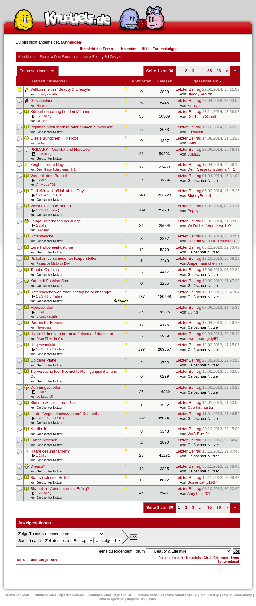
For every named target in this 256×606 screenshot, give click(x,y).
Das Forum (63, 57)
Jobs (152, 599)
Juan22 (193, 154)
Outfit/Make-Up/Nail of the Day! (58, 191)
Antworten (142, 81)
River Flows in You (50, 338)
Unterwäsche (42, 236)
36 (218, 71)
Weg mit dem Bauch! (49, 175)
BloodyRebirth (47, 94)
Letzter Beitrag (207, 89)
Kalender (128, 49)
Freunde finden (147, 595)
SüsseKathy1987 (202, 482)
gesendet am (208, 81)
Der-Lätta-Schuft (201, 116)
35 (209, 71)
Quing (192, 312)
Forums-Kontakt (171, 557)
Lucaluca (195, 132)
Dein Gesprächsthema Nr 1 (56, 169)
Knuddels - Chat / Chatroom (207, 557)
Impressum (136, 599)
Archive (82, 57)
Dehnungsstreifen (46, 387)
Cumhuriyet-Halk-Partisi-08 (211, 241)
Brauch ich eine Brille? (50, 477)
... (200, 71)
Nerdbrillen (40, 429)
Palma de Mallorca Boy (53, 263)
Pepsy (192, 210)
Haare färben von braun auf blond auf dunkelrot (72, 333)
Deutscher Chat (17, 595)
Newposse (44, 327)
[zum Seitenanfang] (228, 559)
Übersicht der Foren (95, 49)
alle (46, 116)
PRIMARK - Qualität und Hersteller (61, 149)
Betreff (38, 81)
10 (54, 349)
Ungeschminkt (43, 345)
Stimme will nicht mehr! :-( (53, 402)
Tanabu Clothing (45, 269)
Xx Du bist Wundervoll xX (209, 226)
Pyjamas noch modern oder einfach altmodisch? (72, 127)
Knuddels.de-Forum (34, 57)
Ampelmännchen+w (204, 263)
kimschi (42, 105)
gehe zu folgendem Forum (122, 551)
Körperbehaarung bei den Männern (61, 111)
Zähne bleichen (44, 440)
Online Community (237, 595)
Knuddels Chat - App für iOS (109, 595)
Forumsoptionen (37, 71)
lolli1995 (42, 121)
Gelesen (164, 81)
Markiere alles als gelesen (37, 560)
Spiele (200, 595)
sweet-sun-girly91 (202, 338)
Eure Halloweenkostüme (52, 247)
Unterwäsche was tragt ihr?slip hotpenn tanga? (72, 292)
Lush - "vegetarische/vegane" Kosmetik (65, 413)
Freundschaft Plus (177, 595)
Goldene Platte (44, 360)
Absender (57, 81)
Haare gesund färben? (50, 451)
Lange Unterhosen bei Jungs (56, 221)
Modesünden (42, 307)
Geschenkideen (44, 100)
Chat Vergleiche (111, 599)
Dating (213, 595)
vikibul (41, 143)
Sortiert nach (29, 540)
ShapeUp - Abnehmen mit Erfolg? (60, 488)
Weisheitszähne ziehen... (52, 206)
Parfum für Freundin (48, 322)
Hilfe (145, 49)
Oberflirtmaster (200, 407)
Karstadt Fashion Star (50, 281)
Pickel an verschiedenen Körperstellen (64, 258)
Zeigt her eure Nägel (49, 164)
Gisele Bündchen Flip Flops (55, 138)
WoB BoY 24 (198, 433)
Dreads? (38, 466)
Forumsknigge (165, 49)
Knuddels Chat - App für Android (58, 595)
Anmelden (71, 42)
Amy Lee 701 (45, 184)
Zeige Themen (31, 533)
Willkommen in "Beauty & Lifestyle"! (62, 89)
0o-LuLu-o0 (45, 396)
